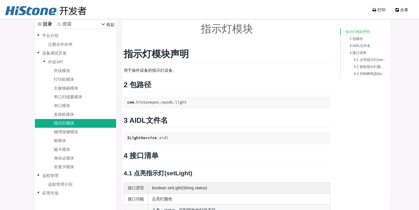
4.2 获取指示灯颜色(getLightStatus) (364, 67)
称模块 (60, 141)
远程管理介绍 (60, 184)
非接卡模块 (64, 167)
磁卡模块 (62, 149)
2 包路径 (350, 39)
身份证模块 (64, 158)
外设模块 (62, 71)
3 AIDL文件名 (354, 46)
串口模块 (62, 106)
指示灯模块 (64, 123)
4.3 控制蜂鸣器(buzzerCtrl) (364, 74)
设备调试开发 (54, 53)
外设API (55, 62)
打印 (379, 10)
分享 (401, 10)
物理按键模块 (66, 132)
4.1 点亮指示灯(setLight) (364, 60)
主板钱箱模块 (66, 88)
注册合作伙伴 (60, 44)
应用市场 (50, 193)
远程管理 (50, 176)
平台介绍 (50, 36)
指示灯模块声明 (352, 32)
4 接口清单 (352, 53)
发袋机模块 (64, 114)
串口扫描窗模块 (68, 97)
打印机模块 (64, 79)
